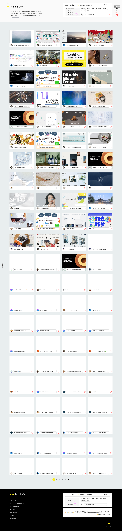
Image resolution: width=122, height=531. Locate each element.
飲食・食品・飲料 (90, 8)
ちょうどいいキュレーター (17, 503)
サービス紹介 (99, 8)
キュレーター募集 (14, 506)
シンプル (83, 11)
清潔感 (88, 11)
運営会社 (12, 509)
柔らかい (105, 8)
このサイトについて (15, 500)
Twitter (12, 515)
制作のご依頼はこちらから (103, 514)
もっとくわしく (15, 17)
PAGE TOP (109, 526)
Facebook (13, 518)
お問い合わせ (13, 512)
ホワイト (83, 8)
